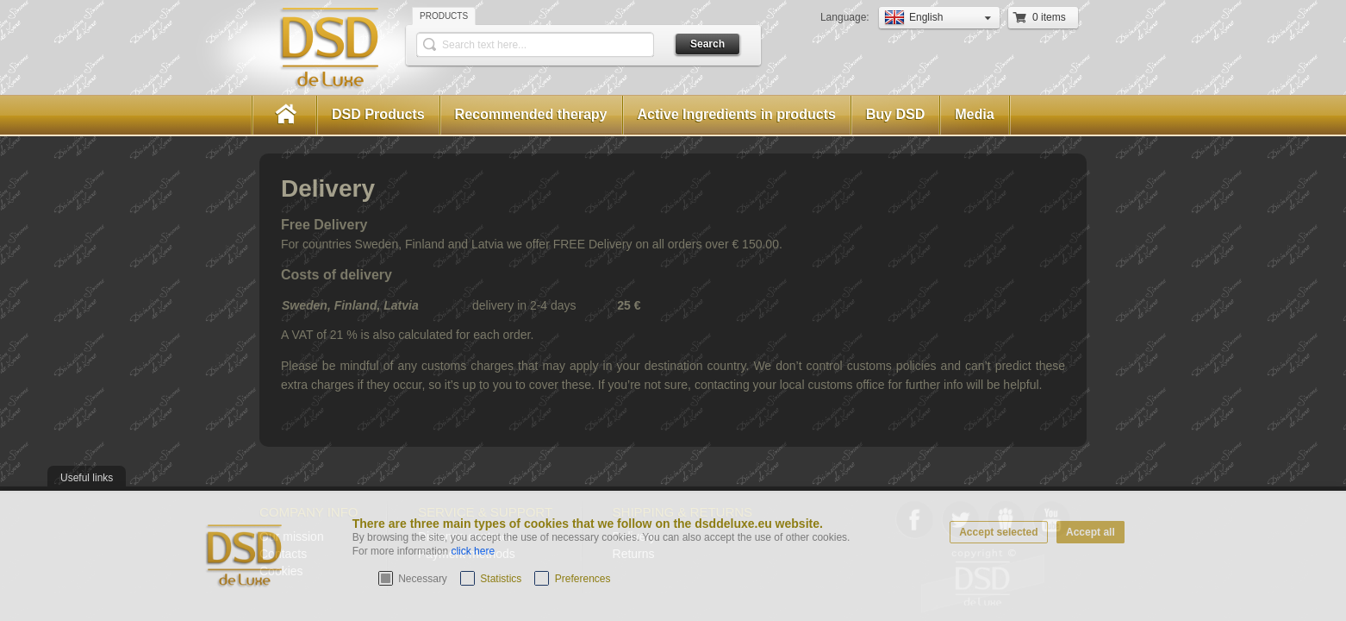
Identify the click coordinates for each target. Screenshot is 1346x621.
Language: (846, 17)
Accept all (1090, 532)
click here (473, 551)
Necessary (422, 579)
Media (974, 114)
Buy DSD (895, 114)
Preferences (583, 579)
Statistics (500, 579)
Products (444, 16)
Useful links (86, 478)
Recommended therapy (531, 114)
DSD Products (378, 114)
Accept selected (998, 532)
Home (284, 115)
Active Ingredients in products (737, 114)
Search (707, 44)
